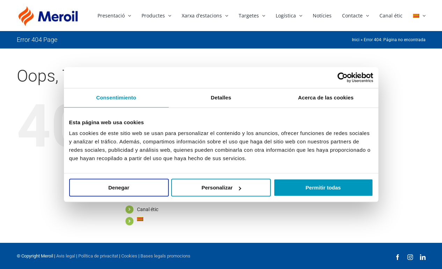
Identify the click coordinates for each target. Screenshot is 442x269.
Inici (356, 39)
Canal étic (147, 209)
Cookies (128, 256)
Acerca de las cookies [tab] (326, 97)
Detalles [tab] (221, 97)
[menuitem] (419, 15)
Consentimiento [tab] (116, 97)
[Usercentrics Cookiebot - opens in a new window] (342, 77)
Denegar (118, 187)
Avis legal (65, 256)
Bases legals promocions (164, 256)
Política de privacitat (98, 256)
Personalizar (221, 187)
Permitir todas (323, 187)
